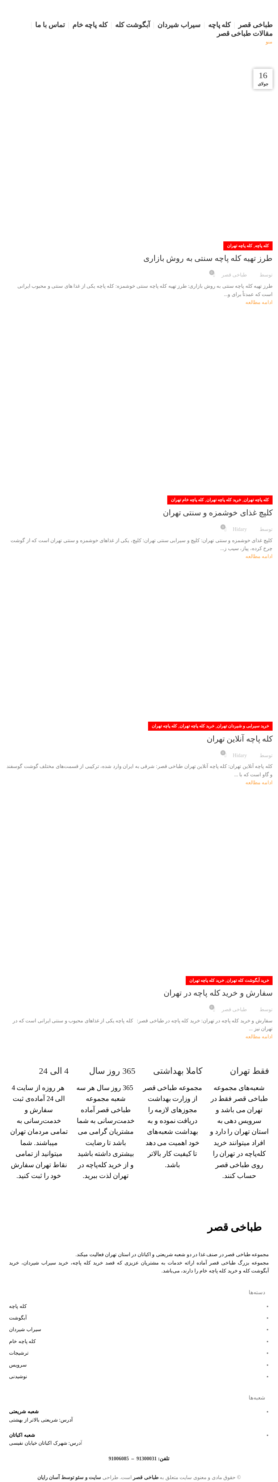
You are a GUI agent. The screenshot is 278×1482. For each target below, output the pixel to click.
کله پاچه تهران (239, 245)
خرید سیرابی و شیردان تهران (243, 726)
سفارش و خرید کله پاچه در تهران (218, 992)
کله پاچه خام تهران (187, 499)
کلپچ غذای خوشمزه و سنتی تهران (218, 512)
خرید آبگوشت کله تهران (248, 980)
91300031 (146, 1458)
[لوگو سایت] (254, 10)
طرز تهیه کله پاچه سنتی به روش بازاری (208, 258)
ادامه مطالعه (259, 302)
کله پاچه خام (22, 1341)
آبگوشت (18, 1318)
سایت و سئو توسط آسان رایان (69, 1477)
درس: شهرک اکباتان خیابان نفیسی (45, 1443)
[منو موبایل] (269, 42)
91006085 (119, 1458)
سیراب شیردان (25, 1329)
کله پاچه (262, 245)
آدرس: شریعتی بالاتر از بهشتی (41, 1420)
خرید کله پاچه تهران (223, 499)
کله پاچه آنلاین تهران (240, 738)
